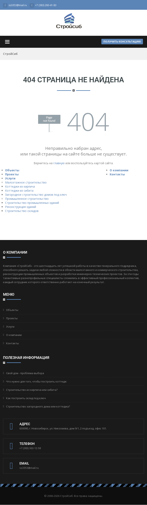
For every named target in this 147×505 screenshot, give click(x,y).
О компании (119, 170)
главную (59, 163)
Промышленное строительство (27, 199)
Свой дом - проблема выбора (25, 373)
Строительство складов (22, 211)
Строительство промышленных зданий (32, 203)
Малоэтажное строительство (26, 182)
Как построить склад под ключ (26, 398)
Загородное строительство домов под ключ (36, 195)
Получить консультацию (122, 41)
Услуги (10, 178)
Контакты (117, 174)
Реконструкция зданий (20, 207)
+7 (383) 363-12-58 (30, 448)
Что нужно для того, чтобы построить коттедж (36, 381)
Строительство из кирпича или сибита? (32, 390)
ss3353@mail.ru (29, 468)
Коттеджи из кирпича (20, 186)
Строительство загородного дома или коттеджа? (38, 406)
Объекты (12, 170)
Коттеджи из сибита (19, 190)
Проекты (12, 174)
